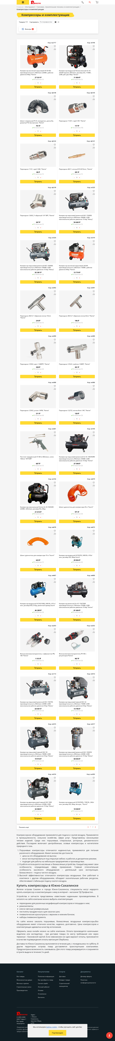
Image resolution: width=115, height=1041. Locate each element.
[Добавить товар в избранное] (55, 46)
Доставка (62, 976)
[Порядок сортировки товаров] (46, 22)
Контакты (41, 997)
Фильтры (27, 29)
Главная (20, 7)
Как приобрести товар (45, 980)
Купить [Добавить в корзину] (38, 87)
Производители (22, 990)
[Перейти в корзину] (97, 2)
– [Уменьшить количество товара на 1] (35, 83)
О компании (42, 994)
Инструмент (30, 7)
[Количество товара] (38, 83)
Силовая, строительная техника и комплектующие (58, 7)
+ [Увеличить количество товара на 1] (40, 83)
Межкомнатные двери (24, 980)
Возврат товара (64, 980)
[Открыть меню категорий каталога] (23, 2)
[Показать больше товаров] (24, 827)
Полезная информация (46, 976)
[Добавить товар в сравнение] (55, 49)
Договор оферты (86, 976)
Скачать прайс (43, 983)
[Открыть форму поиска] (89, 2)
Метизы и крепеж (23, 983)
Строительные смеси (24, 987)
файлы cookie (51, 1027)
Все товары (20, 976)
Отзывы (40, 990)
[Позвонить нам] (82, 2)
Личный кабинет (44, 987)
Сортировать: (42, 22)
